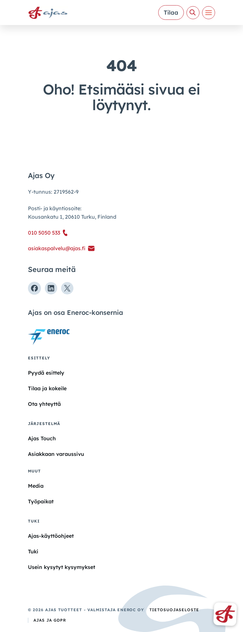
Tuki (33, 551)
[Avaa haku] (192, 12)
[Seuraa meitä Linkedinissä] (51, 288)
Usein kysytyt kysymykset (61, 567)
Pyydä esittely (46, 372)
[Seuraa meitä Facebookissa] (34, 288)
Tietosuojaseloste (174, 609)
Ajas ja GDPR (49, 620)
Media (36, 486)
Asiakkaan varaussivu (56, 454)
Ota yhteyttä (44, 404)
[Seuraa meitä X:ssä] (67, 288)
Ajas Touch (42, 438)
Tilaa (171, 12)
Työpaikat (41, 501)
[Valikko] (208, 12)
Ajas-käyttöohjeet (51, 535)
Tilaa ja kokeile (47, 388)
